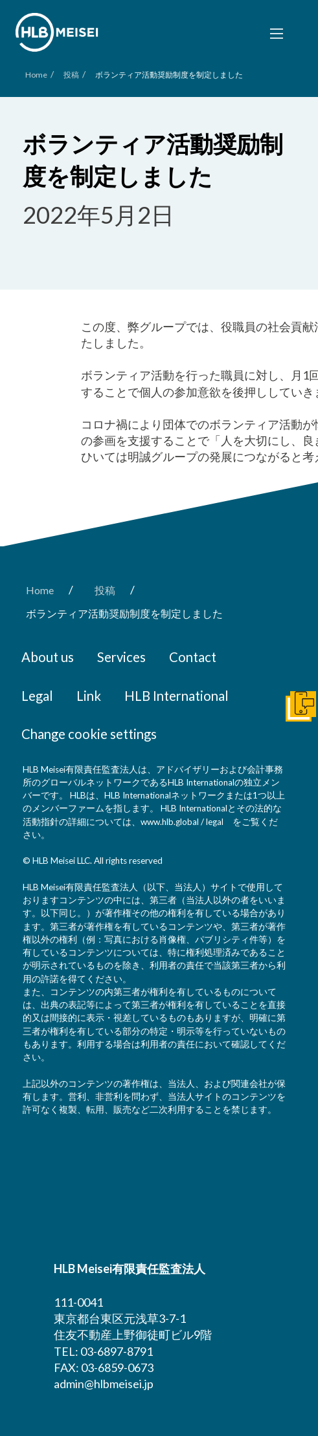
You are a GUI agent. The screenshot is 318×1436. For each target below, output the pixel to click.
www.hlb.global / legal (182, 822)
